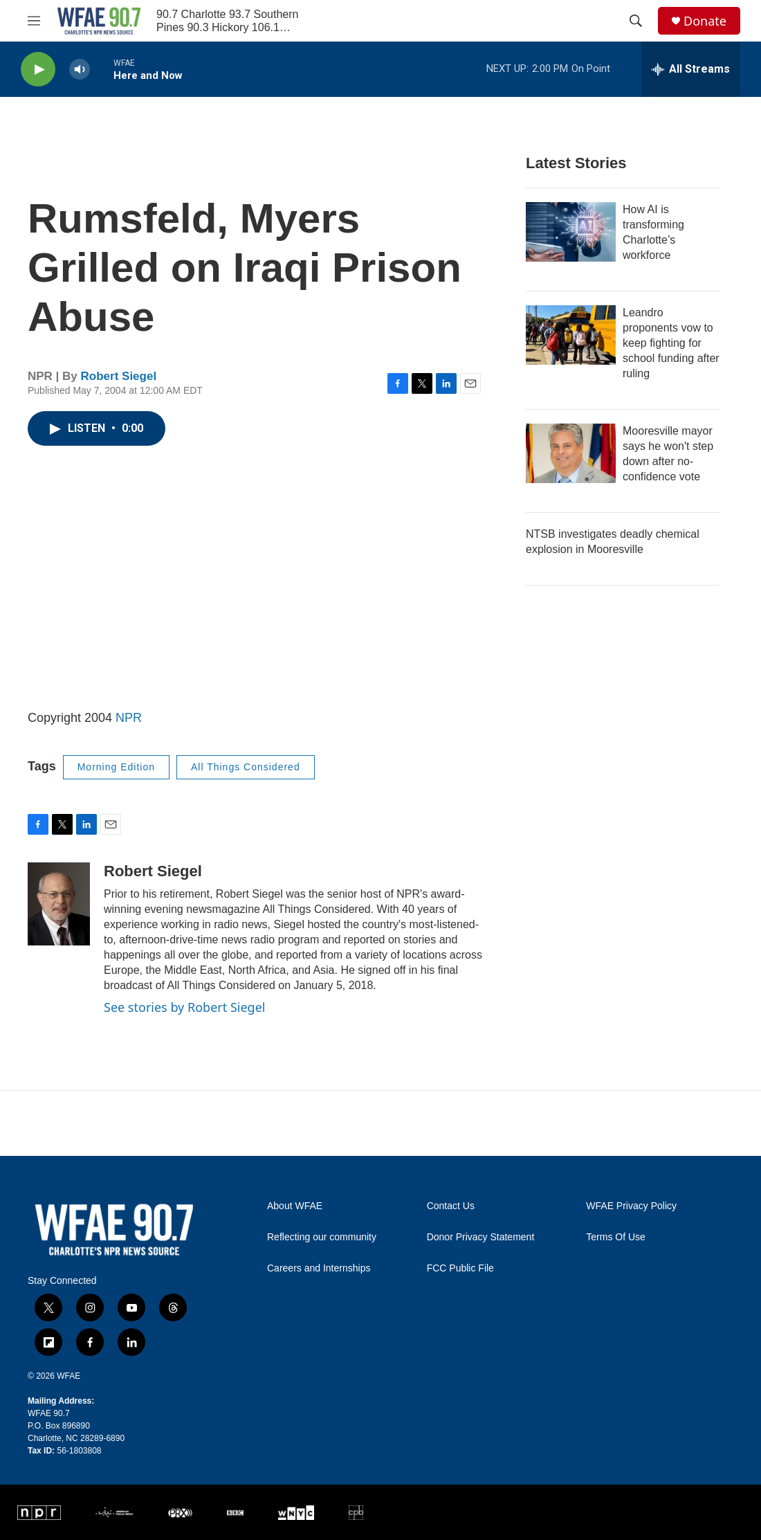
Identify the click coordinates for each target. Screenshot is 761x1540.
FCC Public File (460, 1268)
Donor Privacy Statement (481, 1237)
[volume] (79, 69)
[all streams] (690, 69)
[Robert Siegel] (59, 903)
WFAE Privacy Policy (631, 1206)
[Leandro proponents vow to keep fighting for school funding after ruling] (571, 335)
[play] (38, 70)
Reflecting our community (321, 1237)
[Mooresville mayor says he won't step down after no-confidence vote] (571, 453)
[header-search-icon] (636, 21)
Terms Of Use (615, 1237)
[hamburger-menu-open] (34, 21)
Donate (705, 21)
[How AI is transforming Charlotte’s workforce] (571, 232)
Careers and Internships (318, 1268)
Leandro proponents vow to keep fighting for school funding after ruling (671, 343)
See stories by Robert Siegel (184, 1007)
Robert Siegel (119, 376)
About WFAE (294, 1206)
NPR (129, 718)
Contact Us (451, 1206)
